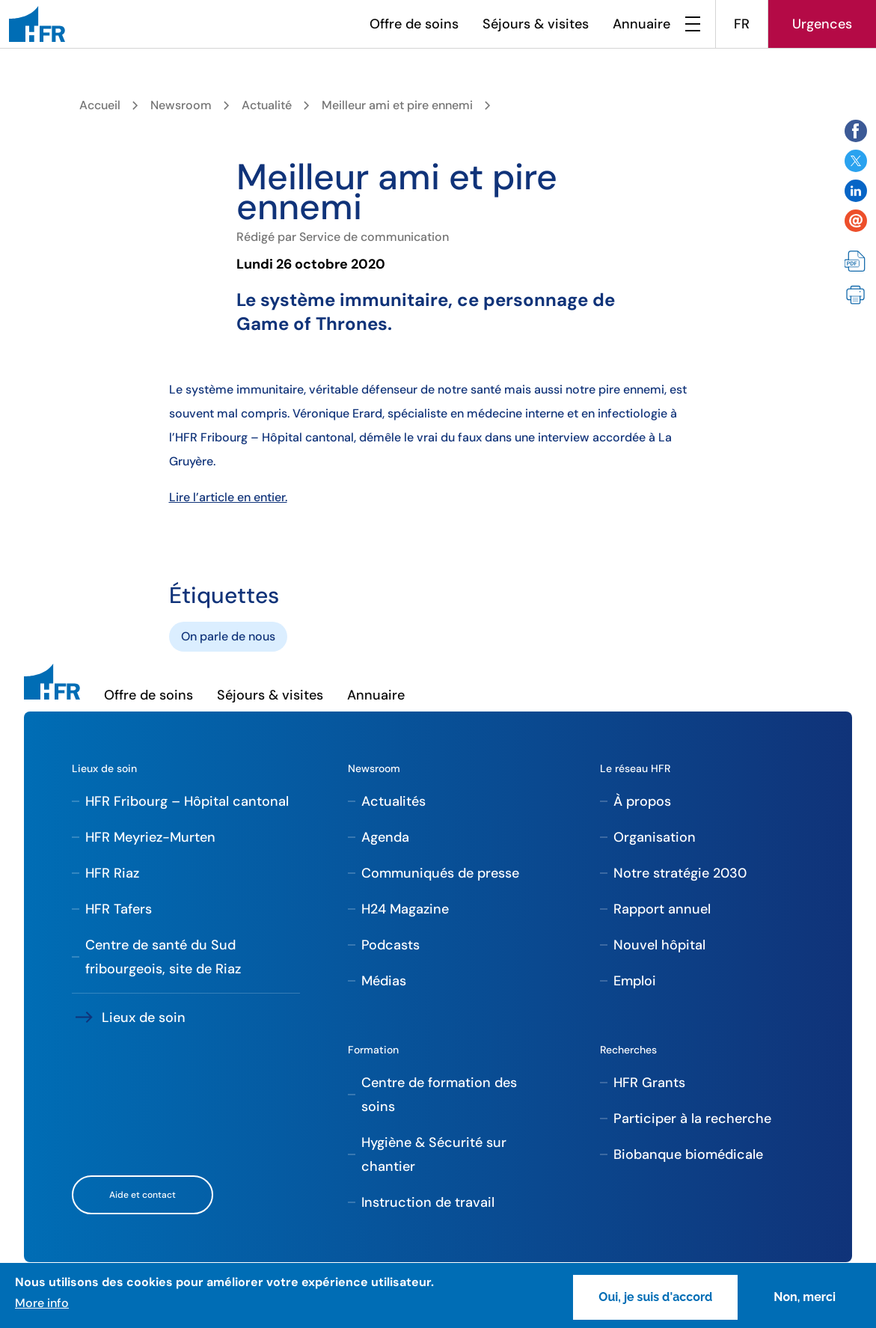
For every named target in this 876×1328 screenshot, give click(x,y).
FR (742, 24)
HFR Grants (649, 1083)
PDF (856, 262)
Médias (383, 981)
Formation (373, 1049)
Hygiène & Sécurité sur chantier (433, 1154)
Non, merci (805, 1297)
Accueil (99, 105)
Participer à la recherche (692, 1118)
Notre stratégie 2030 (680, 873)
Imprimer (856, 295)
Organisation (654, 837)
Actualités (393, 801)
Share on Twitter (856, 161)
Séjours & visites (536, 24)
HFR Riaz (112, 873)
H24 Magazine (405, 909)
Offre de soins (414, 24)
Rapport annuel (662, 909)
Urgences (822, 24)
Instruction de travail (427, 1202)
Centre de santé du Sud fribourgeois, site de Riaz (163, 957)
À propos (642, 801)
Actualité (267, 105)
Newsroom (181, 105)
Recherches (628, 1049)
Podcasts (390, 945)
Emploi (634, 981)
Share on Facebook (856, 131)
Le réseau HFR (635, 768)
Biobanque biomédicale (688, 1154)
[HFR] (37, 24)
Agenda (385, 837)
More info (42, 1303)
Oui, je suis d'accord (655, 1297)
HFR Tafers (118, 909)
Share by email (856, 220)
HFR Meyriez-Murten (150, 837)
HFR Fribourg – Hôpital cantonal (187, 801)
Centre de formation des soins (439, 1095)
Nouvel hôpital (659, 945)
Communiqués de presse (440, 873)
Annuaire (641, 24)
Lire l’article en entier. (228, 497)
